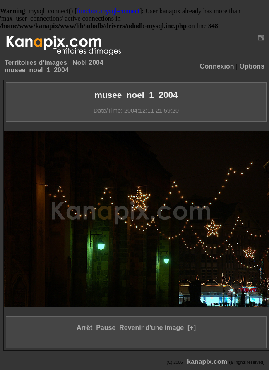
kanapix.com (207, 361)
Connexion (217, 66)
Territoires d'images (36, 62)
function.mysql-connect (108, 10)
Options (252, 66)
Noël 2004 (87, 62)
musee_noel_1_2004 (37, 70)
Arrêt (84, 327)
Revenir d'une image (151, 327)
